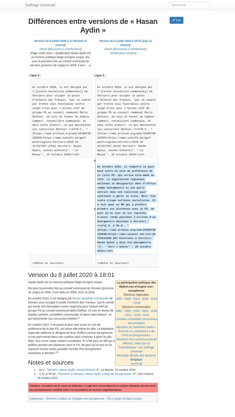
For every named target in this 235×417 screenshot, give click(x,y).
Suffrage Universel (40, 5)
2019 (137, 302)
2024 (146, 315)
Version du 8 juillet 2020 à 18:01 (120, 41)
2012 (128, 315)
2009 (145, 298)
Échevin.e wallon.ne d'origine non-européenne (75, 398)
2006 (154, 310)
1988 (127, 310)
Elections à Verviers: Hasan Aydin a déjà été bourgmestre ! (96, 373)
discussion (55, 49)
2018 (137, 315)
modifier (135, 363)
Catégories (36, 398)
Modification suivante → (125, 53)
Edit (176, 20)
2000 (145, 310)
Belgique (136, 359)
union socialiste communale (91, 298)
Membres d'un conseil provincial (136, 339)
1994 (136, 310)
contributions (73, 49)
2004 (136, 298)
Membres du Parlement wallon (135, 327)
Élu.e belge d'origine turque (124, 398)
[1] (79, 318)
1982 (119, 310)
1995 (119, 298)
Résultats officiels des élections (136, 355)
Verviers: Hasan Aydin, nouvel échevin (71, 369)
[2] (57, 352)
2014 (154, 298)
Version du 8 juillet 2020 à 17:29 (55, 41)
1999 (127, 298)
